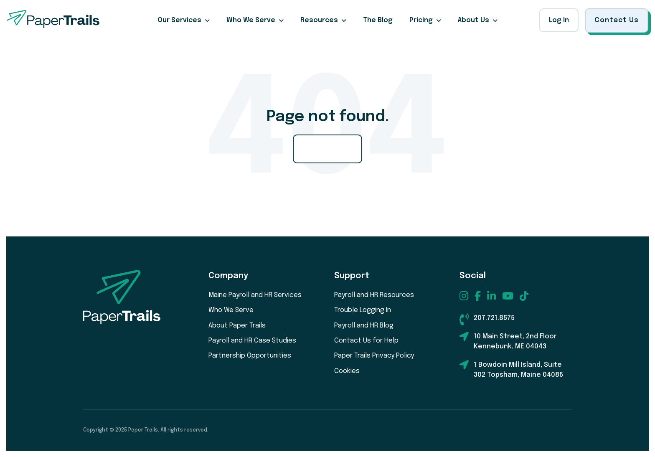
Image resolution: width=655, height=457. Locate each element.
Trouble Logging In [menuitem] (362, 310)
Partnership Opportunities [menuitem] (249, 355)
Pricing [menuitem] (421, 20)
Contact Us (616, 20)
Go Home (327, 148)
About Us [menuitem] (473, 20)
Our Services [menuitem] (179, 20)
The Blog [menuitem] (378, 20)
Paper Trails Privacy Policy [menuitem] (374, 355)
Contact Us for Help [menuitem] (366, 340)
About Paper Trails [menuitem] (237, 325)
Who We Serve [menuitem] (250, 20)
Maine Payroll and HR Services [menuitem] (255, 295)
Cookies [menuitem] (347, 371)
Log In (559, 20)
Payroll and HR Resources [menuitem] (374, 295)
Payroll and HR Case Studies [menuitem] (252, 340)
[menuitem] (464, 296)
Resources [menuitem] (319, 20)
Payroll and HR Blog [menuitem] (364, 325)
